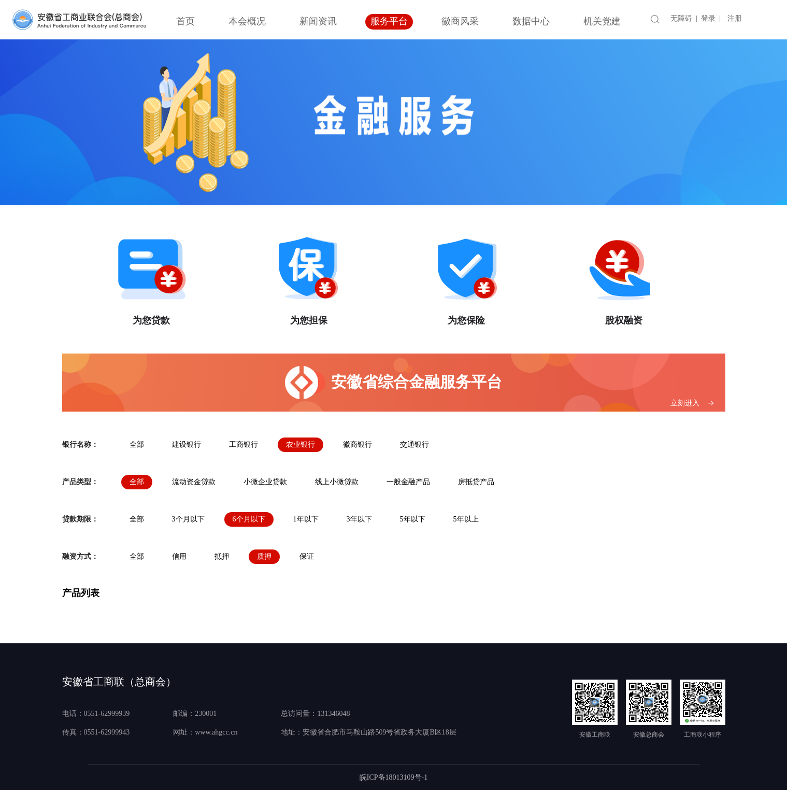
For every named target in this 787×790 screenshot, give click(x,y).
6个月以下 (249, 519)
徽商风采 (460, 21)
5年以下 (412, 519)
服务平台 (389, 21)
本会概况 (247, 21)
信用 (179, 556)
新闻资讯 (318, 21)
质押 (264, 556)
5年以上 (466, 519)
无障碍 (681, 18)
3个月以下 (188, 519)
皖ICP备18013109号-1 (393, 777)
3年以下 (359, 519)
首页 (185, 21)
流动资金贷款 (194, 482)
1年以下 (306, 519)
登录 (708, 18)
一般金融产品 (408, 482)
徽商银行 (357, 444)
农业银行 (300, 444)
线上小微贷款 (337, 482)
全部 (137, 444)
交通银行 (414, 444)
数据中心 (531, 21)
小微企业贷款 (265, 482)
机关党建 (602, 21)
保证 (306, 556)
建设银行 (186, 444)
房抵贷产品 (476, 482)
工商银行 (243, 444)
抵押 (221, 556)
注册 (734, 18)
